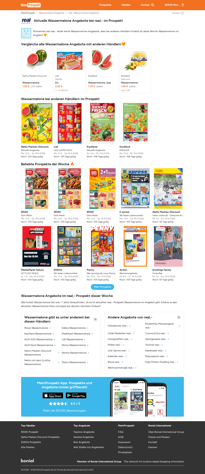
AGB (120, 437)
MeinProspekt (28, 13)
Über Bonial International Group (166, 431)
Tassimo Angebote (84, 431)
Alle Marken (28, 447)
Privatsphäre (125, 452)
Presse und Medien (159, 437)
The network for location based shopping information (154, 461)
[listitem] (37, 70)
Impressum (124, 442)
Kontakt (152, 442)
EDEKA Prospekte (31, 442)
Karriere (152, 447)
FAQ (120, 431)
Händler (126, 4)
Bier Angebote (82, 442)
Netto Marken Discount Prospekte (40, 437)
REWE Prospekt (29, 431)
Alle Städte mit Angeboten (89, 447)
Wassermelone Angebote (51, 13)
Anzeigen (178, 13)
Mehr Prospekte (102, 287)
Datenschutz (125, 447)
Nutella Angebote (84, 437)
